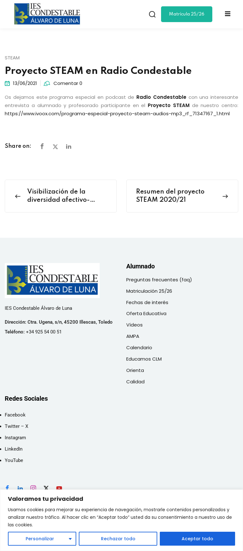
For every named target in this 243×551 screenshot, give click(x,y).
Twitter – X (16, 426)
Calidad (135, 381)
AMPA (132, 336)
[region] (121, 520)
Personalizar (40, 539)
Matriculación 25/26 (149, 291)
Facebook (15, 415)
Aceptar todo (197, 539)
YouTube (14, 460)
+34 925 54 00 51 (44, 332)
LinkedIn (13, 449)
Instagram (15, 437)
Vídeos (134, 324)
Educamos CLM (144, 359)
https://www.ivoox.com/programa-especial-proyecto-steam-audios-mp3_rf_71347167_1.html (117, 113)
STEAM (12, 57)
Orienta (135, 370)
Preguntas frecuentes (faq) (159, 279)
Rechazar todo (118, 539)
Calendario (139, 347)
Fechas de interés (147, 302)
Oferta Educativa (146, 313)
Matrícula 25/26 (186, 14)
